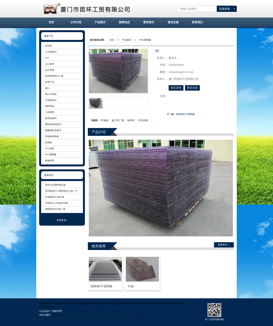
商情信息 (115, 311)
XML (105, 311)
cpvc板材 (49, 64)
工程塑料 (49, 112)
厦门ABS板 (115, 315)
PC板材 (105, 120)
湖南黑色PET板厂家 (55, 209)
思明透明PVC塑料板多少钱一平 (61, 191)
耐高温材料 (51, 118)
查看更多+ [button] (62, 220)
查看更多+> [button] (224, 244)
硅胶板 (48, 142)
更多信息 (192, 87)
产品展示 (126, 40)
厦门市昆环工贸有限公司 (76, 311)
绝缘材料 (49, 160)
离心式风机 (51, 94)
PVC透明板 (145, 40)
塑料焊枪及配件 (53, 124)
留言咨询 (176, 87)
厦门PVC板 (86, 315)
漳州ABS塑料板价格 (55, 185)
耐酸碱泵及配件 (53, 130)
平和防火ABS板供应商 (56, 203)
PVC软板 (49, 148)
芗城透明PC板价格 (54, 197)
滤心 (47, 88)
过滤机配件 (51, 100)
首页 (112, 40)
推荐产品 (49, 82)
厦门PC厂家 (118, 120)
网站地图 (95, 311)
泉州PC (131, 120)
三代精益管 (51, 51)
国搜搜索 (224, 8)
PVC (47, 58)
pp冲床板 (49, 70)
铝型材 (48, 45)
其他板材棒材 (52, 136)
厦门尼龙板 (72, 315)
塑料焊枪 (49, 106)
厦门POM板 (101, 315)
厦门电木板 (58, 315)
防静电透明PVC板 (54, 76)
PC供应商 (143, 120)
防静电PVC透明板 (185, 114)
